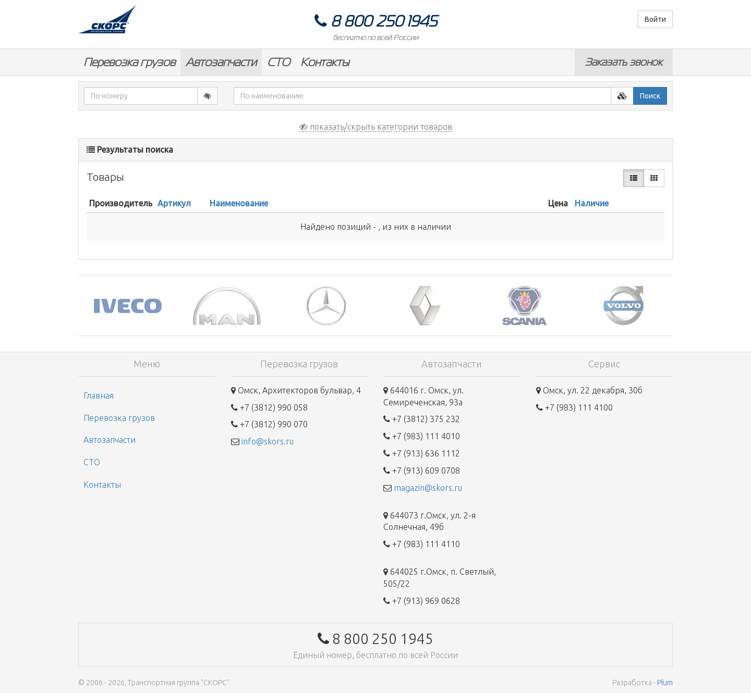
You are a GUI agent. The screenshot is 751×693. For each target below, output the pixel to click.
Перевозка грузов (129, 62)
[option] (127, 305)
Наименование (239, 203)
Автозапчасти (221, 62)
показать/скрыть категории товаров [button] (375, 126)
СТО (278, 62)
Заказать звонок (623, 62)
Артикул (174, 203)
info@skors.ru (267, 441)
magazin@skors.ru (428, 487)
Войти (655, 19)
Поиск (650, 96)
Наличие (592, 203)
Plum (665, 682)
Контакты (324, 62)
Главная (98, 395)
